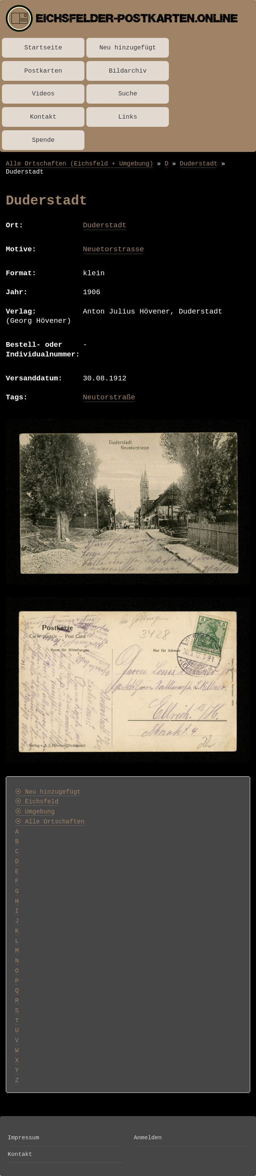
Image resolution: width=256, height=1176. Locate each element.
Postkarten (43, 71)
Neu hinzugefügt (127, 47)
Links (127, 117)
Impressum (23, 1137)
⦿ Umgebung (35, 811)
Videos (43, 93)
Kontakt (43, 117)
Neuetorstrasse (113, 249)
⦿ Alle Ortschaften (49, 821)
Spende (43, 140)
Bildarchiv (128, 71)
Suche (127, 93)
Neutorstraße (109, 397)
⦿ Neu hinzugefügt (48, 792)
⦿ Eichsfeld (37, 801)
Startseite (43, 47)
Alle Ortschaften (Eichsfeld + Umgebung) (79, 163)
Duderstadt (198, 163)
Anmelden (148, 1137)
